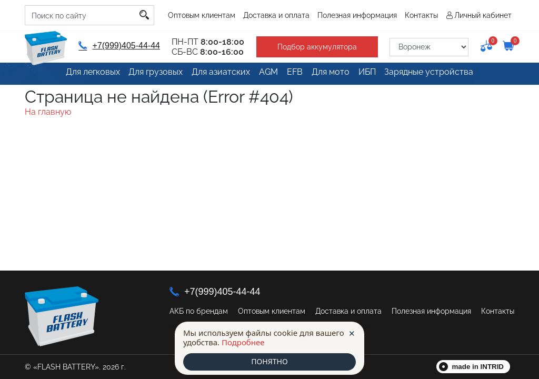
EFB (295, 75)
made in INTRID (478, 367)
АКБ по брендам (198, 311)
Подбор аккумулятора (312, 47)
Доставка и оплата (276, 15)
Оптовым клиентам (201, 15)
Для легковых (87, 75)
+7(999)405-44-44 (117, 46)
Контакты (421, 15)
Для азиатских (214, 75)
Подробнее (243, 341)
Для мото (333, 75)
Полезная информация (357, 15)
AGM (264, 75)
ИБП (374, 75)
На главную (48, 112)
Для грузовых (150, 75)
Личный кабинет (483, 15)
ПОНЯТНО (269, 361)
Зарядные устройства (436, 75)
